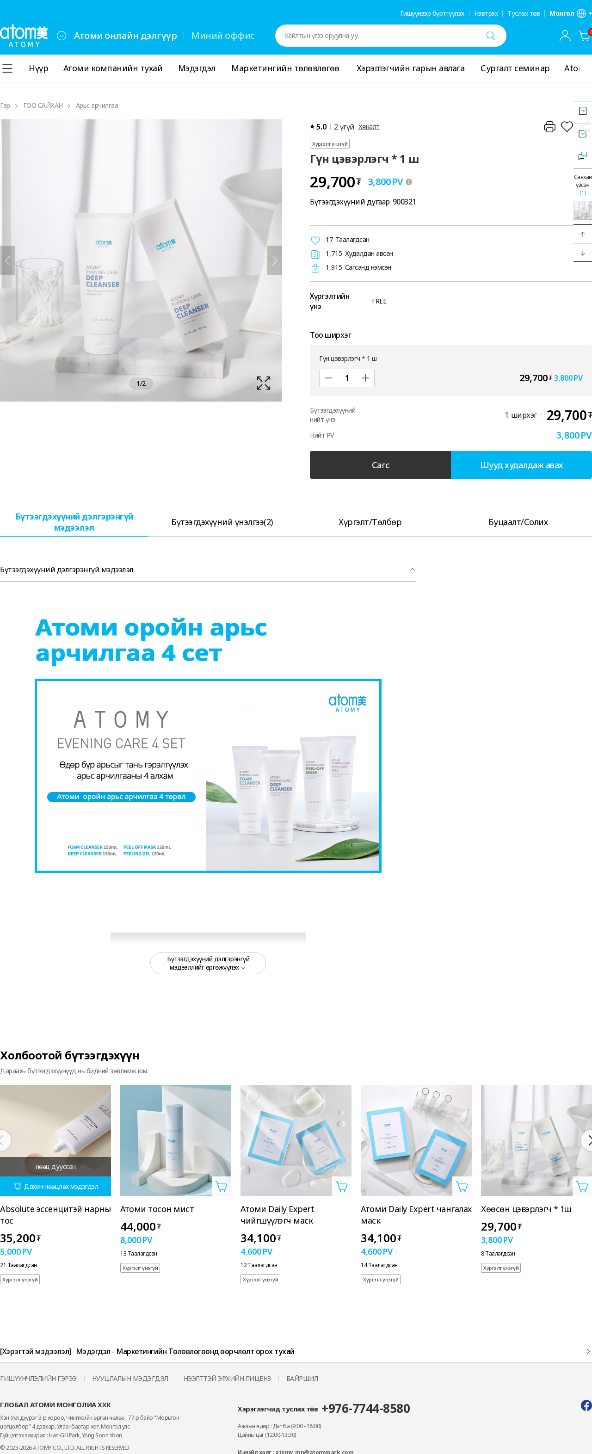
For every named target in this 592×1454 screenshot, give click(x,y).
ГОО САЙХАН (43, 105)
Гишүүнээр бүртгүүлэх (432, 13)
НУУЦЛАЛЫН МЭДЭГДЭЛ (130, 1378)
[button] (583, 234)
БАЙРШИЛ (302, 1378)
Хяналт (369, 126)
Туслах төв (523, 13)
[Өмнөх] (7, 260)
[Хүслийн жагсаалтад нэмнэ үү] (567, 126)
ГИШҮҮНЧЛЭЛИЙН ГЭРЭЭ (38, 1378)
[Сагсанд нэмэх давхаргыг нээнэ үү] (221, 1186)
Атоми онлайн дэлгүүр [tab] (125, 35)
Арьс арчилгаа (97, 105)
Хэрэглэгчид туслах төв (324, 1408)
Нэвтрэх (486, 13)
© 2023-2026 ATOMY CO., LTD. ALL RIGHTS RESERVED (65, 1448)
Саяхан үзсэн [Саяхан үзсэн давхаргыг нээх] (583, 185)
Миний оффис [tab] (223, 35)
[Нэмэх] (365, 378)
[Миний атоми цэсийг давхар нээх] (565, 35)
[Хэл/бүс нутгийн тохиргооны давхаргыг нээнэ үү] (570, 13)
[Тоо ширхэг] (347, 378)
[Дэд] (328, 378)
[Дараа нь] (274, 260)
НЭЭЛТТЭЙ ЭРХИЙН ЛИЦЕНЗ (227, 1378)
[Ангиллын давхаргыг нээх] (7, 68)
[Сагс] (584, 35)
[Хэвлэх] (549, 126)
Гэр (5, 105)
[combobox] (61, 35)
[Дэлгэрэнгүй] (586, 68)
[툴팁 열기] (409, 182)
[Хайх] (491, 36)
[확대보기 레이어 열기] (141, 260)
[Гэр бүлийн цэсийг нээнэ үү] (61, 35)
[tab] (74, 522)
